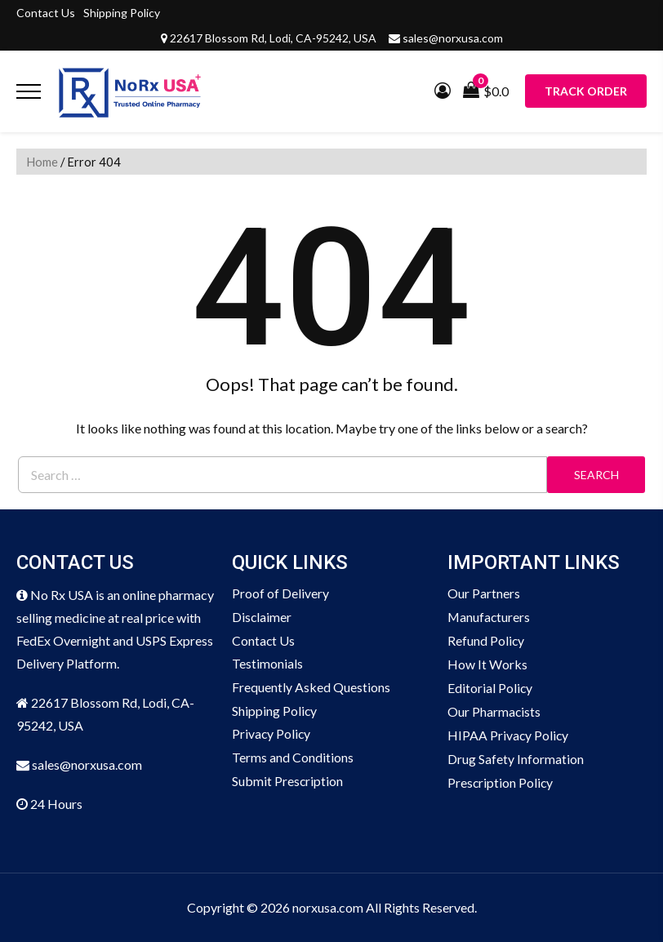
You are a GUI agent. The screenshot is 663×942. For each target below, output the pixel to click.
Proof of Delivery (280, 593)
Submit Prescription (288, 782)
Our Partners (483, 593)
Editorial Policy (490, 687)
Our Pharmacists (494, 711)
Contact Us (45, 13)
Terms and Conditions (293, 758)
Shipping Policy (121, 13)
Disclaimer (262, 616)
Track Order (586, 91)
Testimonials (267, 664)
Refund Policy (486, 640)
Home (42, 161)
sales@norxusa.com (453, 38)
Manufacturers (489, 616)
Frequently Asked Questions (311, 687)
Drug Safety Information (515, 758)
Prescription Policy (500, 782)
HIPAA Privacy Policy (508, 735)
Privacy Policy (272, 735)
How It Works (487, 664)
